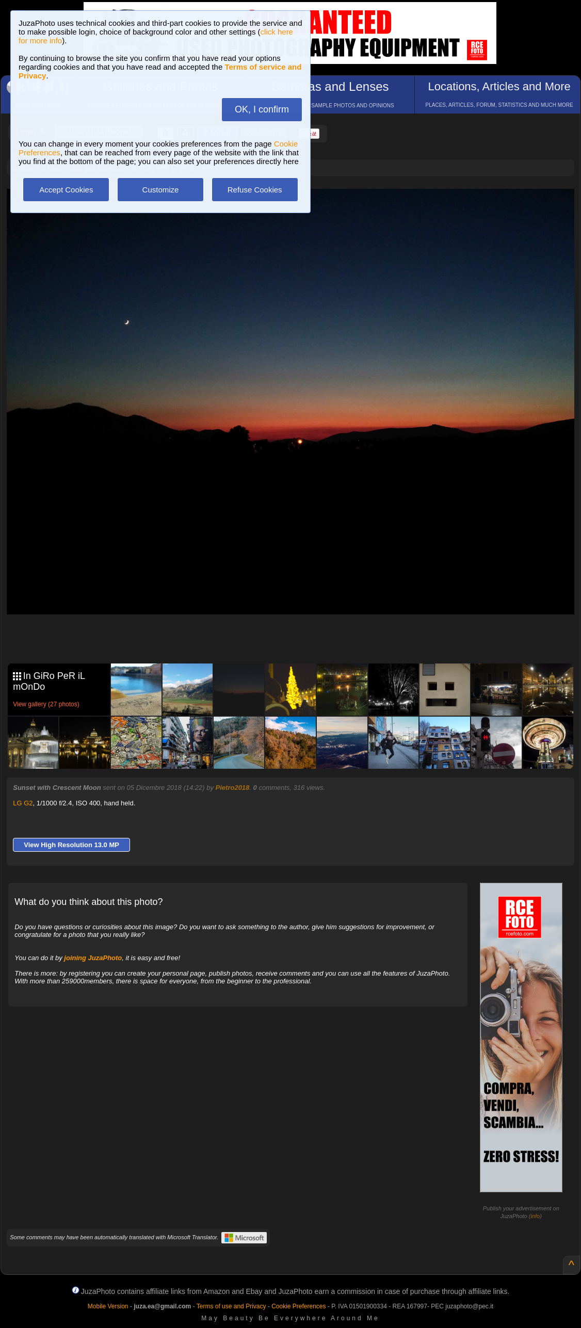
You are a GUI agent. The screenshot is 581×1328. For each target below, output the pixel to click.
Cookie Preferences (298, 1306)
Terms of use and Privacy (231, 1306)
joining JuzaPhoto (93, 958)
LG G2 (23, 803)
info (535, 1216)
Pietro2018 (233, 787)
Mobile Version (108, 1306)
